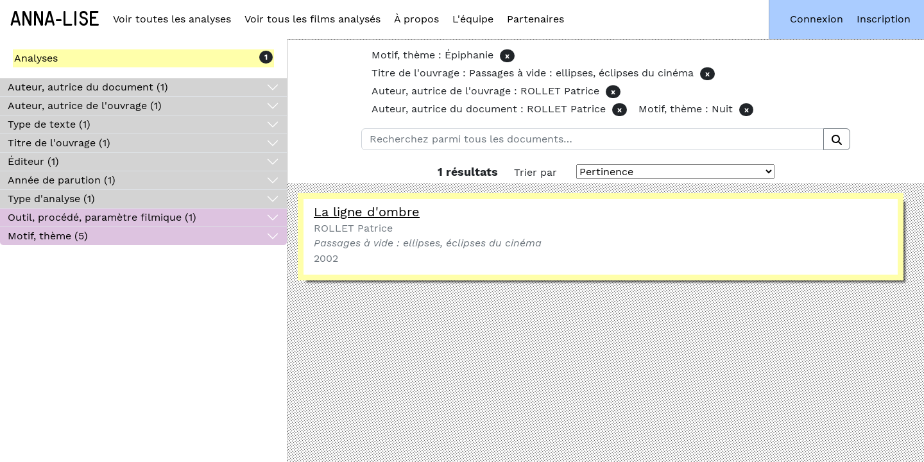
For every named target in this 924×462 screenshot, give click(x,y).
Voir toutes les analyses (172, 19)
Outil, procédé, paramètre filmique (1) (102, 217)
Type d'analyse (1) (51, 199)
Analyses (36, 58)
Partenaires (535, 19)
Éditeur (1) (33, 161)
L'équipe (472, 19)
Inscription (884, 19)
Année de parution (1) (62, 180)
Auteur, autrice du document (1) (88, 87)
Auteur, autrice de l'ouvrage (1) (85, 105)
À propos (416, 19)
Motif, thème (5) (48, 236)
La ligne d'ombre (367, 211)
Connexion (816, 19)
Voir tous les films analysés (312, 19)
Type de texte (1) (49, 124)
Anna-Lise (54, 19)
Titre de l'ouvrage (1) (59, 143)
